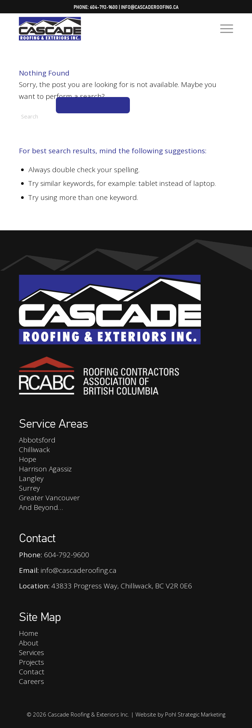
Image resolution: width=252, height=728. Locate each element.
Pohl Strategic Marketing (195, 714)
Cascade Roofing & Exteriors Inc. (88, 714)
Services (31, 652)
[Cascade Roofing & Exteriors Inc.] (104, 28)
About (28, 643)
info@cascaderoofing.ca (150, 6)
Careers (31, 681)
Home (28, 633)
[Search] (74, 116)
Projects (31, 662)
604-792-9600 (104, 6)
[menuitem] (223, 28)
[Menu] (223, 28)
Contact (31, 672)
